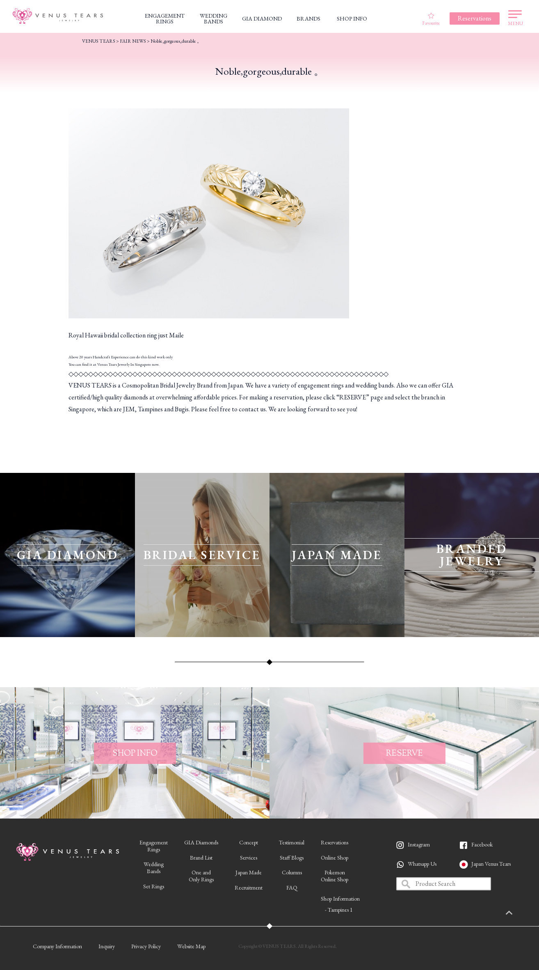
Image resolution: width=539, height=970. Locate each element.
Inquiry (106, 946)
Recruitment (249, 887)
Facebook (482, 844)
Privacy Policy (146, 946)
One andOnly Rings (201, 876)
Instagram (419, 844)
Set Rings (153, 886)
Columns (292, 872)
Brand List (201, 857)
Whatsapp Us (422, 863)
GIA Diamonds (201, 842)
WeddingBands (154, 867)
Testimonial (291, 842)
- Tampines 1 (339, 909)
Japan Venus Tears (491, 863)
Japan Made (248, 872)
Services (248, 857)
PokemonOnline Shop (334, 876)
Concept (248, 842)
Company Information (57, 946)
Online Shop (334, 857)
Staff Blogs (292, 857)
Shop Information (340, 898)
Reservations (334, 842)
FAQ (291, 887)
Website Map (191, 946)
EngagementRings (153, 846)
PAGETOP (520, 913)
